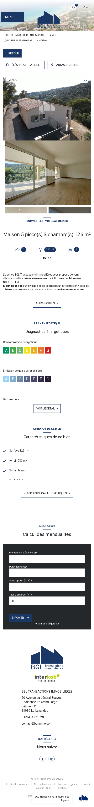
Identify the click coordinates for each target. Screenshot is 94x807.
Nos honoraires (18, 784)
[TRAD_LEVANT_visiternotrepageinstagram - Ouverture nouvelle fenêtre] (52, 759)
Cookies (62, 788)
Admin (87, 784)
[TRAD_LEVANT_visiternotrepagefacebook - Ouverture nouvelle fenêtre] (42, 759)
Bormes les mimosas (19, 40)
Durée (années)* (18, 566)
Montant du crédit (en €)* (23, 552)
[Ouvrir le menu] (12, 17)
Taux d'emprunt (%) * (20, 594)
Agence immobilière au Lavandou (25, 35)
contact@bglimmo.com (37, 723)
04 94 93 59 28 (33, 717)
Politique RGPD (43, 788)
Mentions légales (67, 784)
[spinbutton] (47, 600)
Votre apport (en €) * (20, 580)
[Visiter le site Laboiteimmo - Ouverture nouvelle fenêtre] (53, 796)
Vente (55, 35)
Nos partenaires (42, 784)
